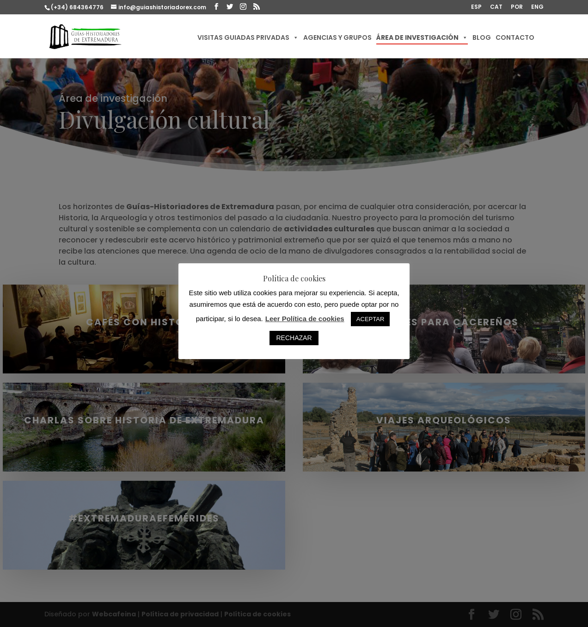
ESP (476, 7)
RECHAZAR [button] (294, 337)
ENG (537, 7)
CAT (496, 7)
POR (517, 7)
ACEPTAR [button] (370, 319)
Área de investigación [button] (422, 37)
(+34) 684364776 (77, 7)
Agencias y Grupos (337, 37)
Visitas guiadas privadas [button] (248, 37)
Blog (481, 37)
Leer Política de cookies (304, 319)
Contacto (515, 37)
